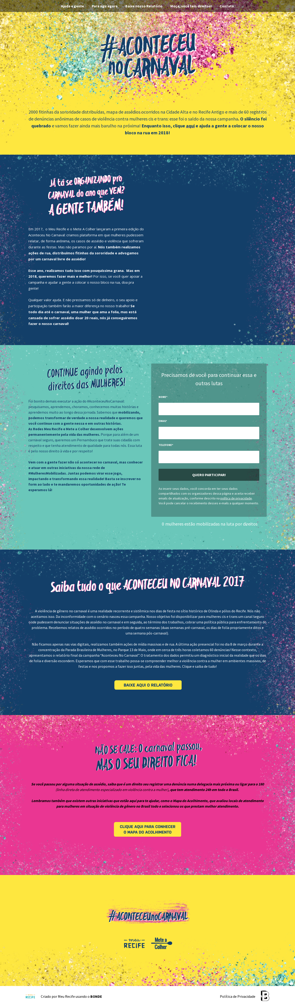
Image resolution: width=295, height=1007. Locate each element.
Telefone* (166, 445)
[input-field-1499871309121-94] (209, 433)
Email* (163, 421)
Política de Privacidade (237, 996)
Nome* (163, 397)
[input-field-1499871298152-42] (209, 409)
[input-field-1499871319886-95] (209, 457)
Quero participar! (209, 474)
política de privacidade (236, 498)
